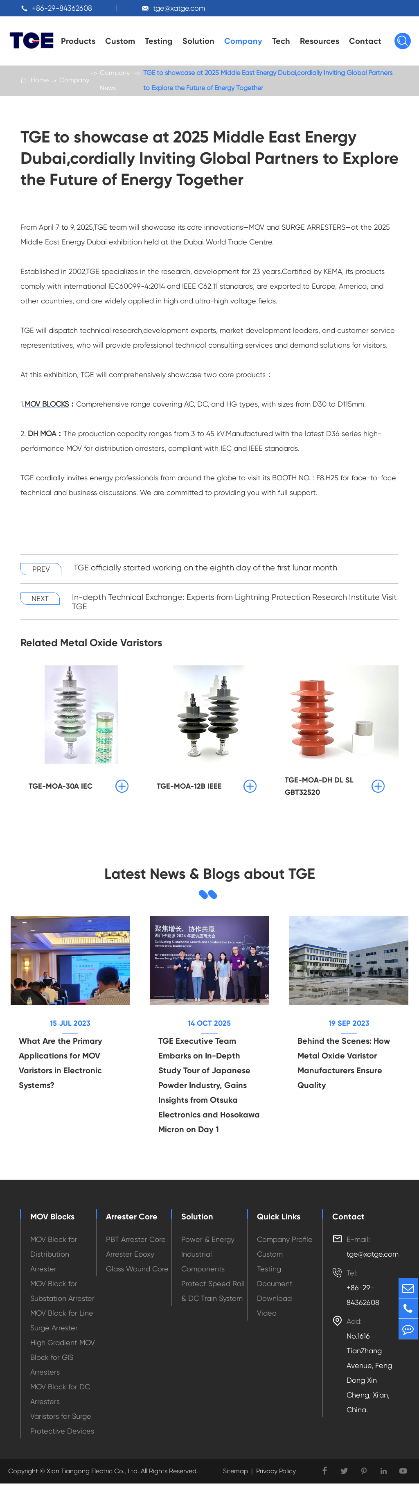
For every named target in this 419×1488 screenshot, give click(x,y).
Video (267, 1317)
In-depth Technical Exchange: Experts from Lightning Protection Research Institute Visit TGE (234, 604)
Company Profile (285, 1243)
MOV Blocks (52, 1221)
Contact (365, 41)
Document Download (275, 1295)
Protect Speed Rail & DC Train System (213, 1295)
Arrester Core (132, 1221)
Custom (120, 41)
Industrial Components (203, 1266)
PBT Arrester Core (136, 1243)
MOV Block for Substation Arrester (62, 1295)
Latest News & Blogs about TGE (209, 876)
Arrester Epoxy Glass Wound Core (137, 1266)
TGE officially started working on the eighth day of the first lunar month (205, 570)
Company (243, 41)
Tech (281, 41)
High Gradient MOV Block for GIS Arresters (62, 1362)
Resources (319, 41)
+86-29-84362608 (62, 8)
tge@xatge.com (179, 8)
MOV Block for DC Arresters (60, 1398)
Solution (198, 41)
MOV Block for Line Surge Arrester (61, 1324)
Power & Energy (207, 1243)
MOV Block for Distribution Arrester (53, 1258)
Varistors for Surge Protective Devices (62, 1428)
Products (78, 41)
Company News (115, 82)
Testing (159, 41)
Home (40, 82)
